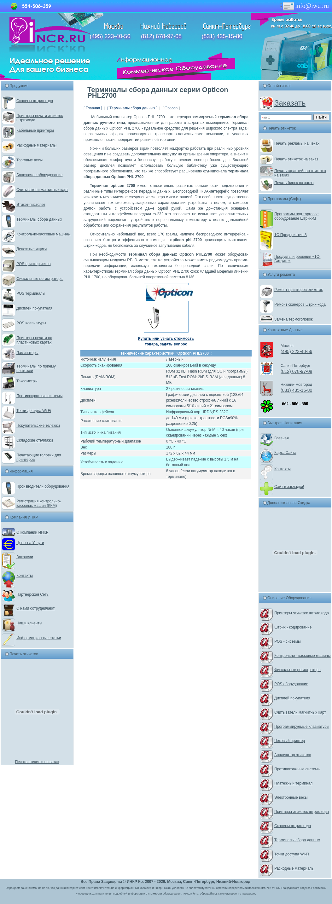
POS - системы (287, 641)
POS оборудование (291, 684)
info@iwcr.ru (304, 5)
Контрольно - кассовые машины (302, 655)
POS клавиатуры (31, 323)
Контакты (24, 575)
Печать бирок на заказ (294, 183)
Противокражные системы (39, 396)
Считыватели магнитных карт (42, 190)
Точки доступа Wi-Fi (291, 854)
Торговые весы (29, 160)
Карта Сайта (285, 452)
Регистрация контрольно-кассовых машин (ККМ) (38, 503)
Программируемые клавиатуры (301, 726)
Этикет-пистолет (30, 204)
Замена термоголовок (293, 319)
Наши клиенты (29, 623)
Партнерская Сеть (32, 594)
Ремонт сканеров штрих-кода (300, 304)
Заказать (290, 103)
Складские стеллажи (34, 440)
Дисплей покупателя (34, 308)
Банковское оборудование (39, 175)
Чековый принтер (289, 741)
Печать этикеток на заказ (37, 762)
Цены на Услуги (30, 543)
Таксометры (27, 381)
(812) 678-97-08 (161, 36)
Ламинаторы (27, 353)
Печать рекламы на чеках (296, 143)
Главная (281, 438)
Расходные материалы (36, 145)
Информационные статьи (38, 638)
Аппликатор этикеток (292, 755)
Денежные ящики (31, 249)
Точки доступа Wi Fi (33, 411)
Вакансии (24, 557)
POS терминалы (30, 293)
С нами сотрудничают (35, 608)
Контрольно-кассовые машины (43, 234)
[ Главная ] (93, 108)
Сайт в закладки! (289, 486)
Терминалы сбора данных (39, 219)
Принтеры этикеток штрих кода (301, 613)
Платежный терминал (293, 783)
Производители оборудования (42, 486)
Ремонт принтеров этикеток (298, 289)
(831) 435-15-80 (221, 36)
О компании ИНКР (32, 532)
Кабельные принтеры (35, 130)
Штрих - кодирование (293, 627)
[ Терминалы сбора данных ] (132, 108)
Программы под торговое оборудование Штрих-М (296, 216)
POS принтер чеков (33, 264)
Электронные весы (291, 797)
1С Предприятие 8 (290, 235)
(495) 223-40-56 (110, 36)
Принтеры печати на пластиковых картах (34, 340)
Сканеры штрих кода (34, 101)
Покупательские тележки (38, 425)
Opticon (171, 108)
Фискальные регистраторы (39, 278)
